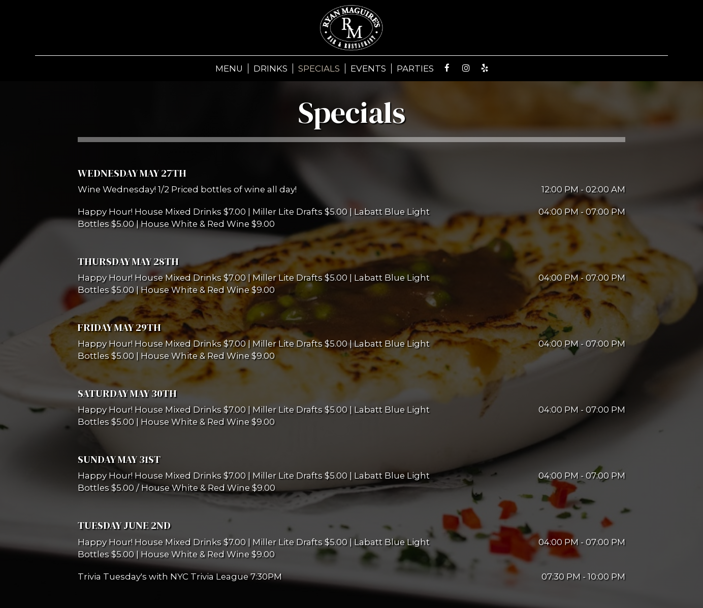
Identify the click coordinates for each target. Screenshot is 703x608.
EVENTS (368, 68)
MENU (229, 68)
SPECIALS (319, 68)
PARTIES (415, 68)
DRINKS (270, 68)
